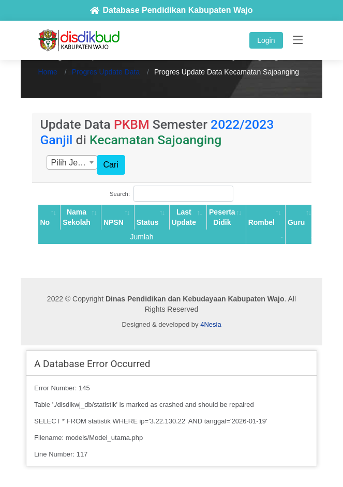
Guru (296, 222)
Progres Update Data (106, 72)
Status (148, 222)
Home (47, 72)
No (45, 222)
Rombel (261, 222)
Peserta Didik (222, 217)
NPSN (113, 222)
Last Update (184, 217)
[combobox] (72, 162)
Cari (110, 164)
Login (266, 40)
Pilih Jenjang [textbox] (74, 162)
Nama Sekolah (77, 217)
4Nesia (210, 324)
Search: (171, 194)
